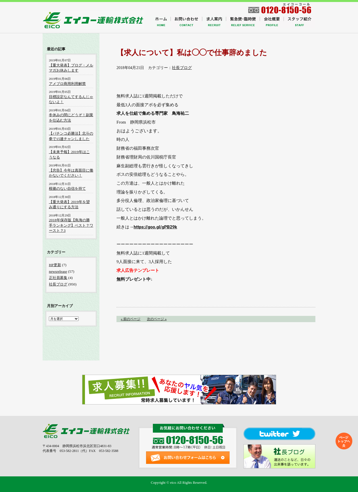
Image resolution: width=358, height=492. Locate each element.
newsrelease (58, 271)
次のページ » (156, 319)
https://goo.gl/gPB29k (155, 227)
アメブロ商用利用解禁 (67, 84)
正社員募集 (58, 278)
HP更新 (55, 265)
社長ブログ (182, 68)
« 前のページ (130, 319)
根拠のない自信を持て (67, 188)
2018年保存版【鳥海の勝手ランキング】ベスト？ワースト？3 (71, 225)
